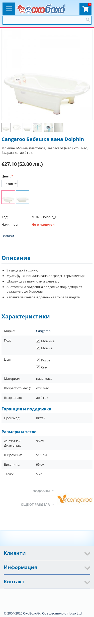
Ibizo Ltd (75, 613)
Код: (5, 217)
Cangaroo (43, 330)
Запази (8, 235)
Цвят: (6, 176)
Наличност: (10, 224)
